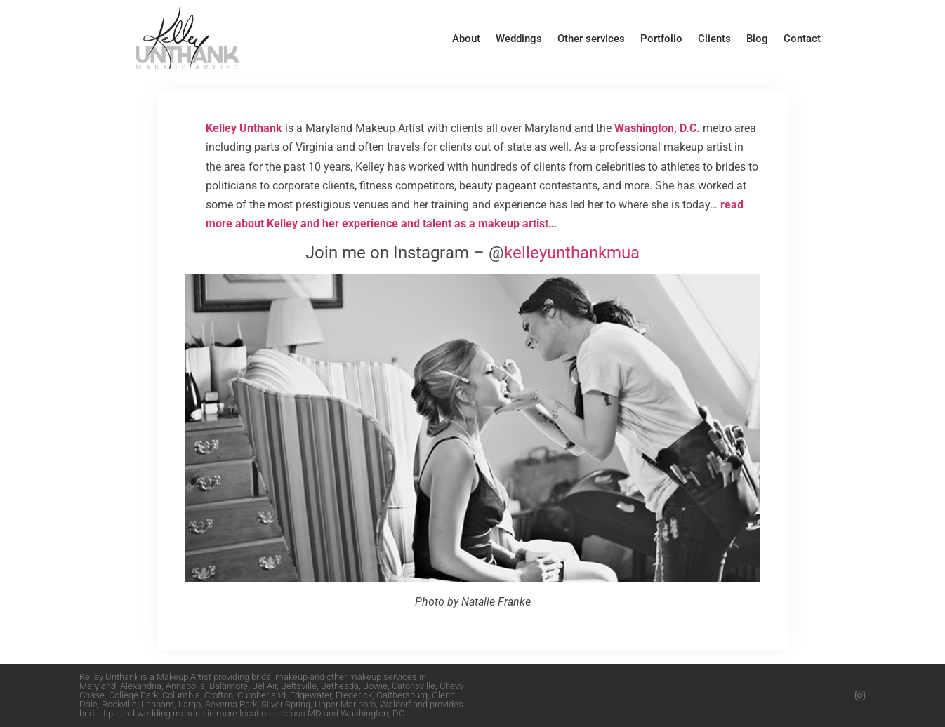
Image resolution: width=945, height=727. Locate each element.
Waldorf (395, 704)
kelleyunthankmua (572, 252)
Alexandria (140, 686)
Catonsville (413, 686)
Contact (802, 38)
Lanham (157, 704)
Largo (189, 704)
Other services (591, 38)
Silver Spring (285, 704)
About (466, 38)
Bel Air (264, 686)
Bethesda (340, 686)
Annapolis (185, 686)
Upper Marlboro (345, 704)
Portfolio (661, 38)
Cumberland (261, 695)
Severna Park (231, 704)
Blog (757, 38)
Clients (714, 38)
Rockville (119, 704)
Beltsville (299, 686)
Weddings (519, 38)
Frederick (354, 695)
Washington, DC (372, 713)
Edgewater (310, 695)
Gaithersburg (402, 695)
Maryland (97, 686)
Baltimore (228, 686)
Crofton (218, 695)
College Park (133, 695)
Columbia (181, 695)
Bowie (375, 686)
